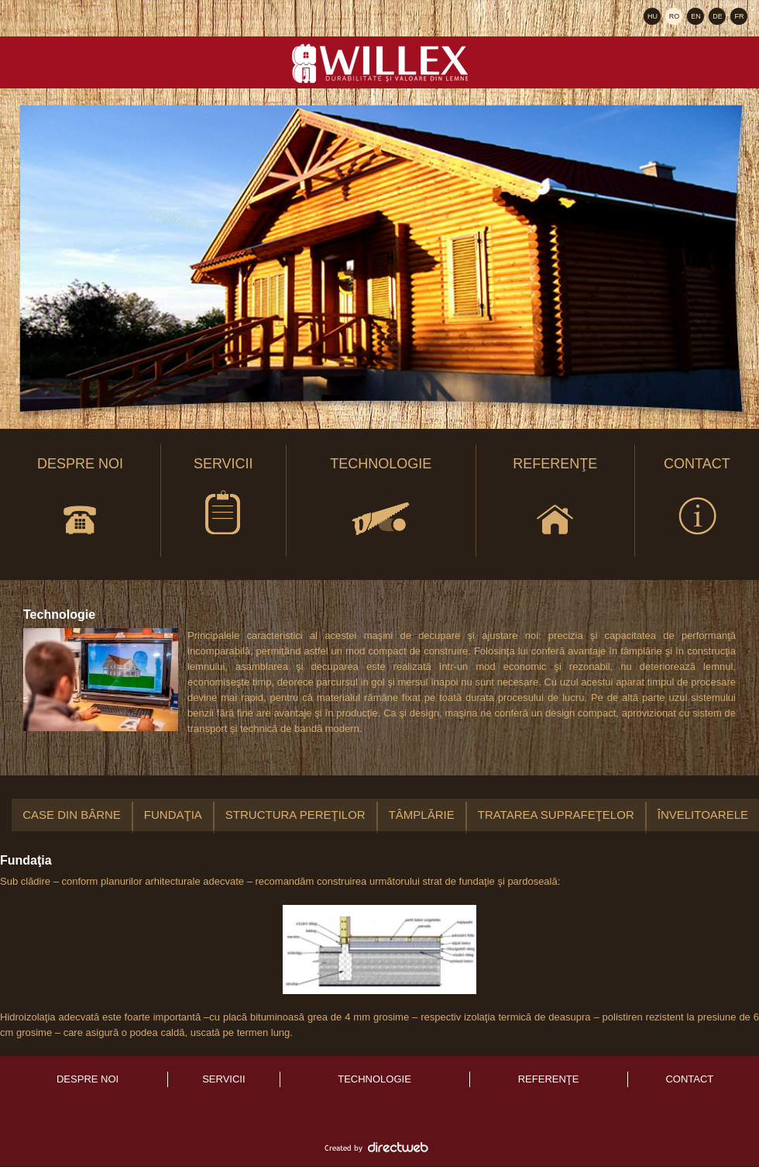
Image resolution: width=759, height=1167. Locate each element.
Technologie (380, 500)
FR (739, 16)
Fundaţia (173, 814)
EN (696, 16)
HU (652, 16)
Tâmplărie (422, 814)
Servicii (223, 500)
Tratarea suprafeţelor (556, 814)
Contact (697, 500)
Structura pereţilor (295, 814)
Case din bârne (71, 814)
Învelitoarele (703, 814)
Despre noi (80, 500)
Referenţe (555, 500)
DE (718, 16)
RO (674, 16)
